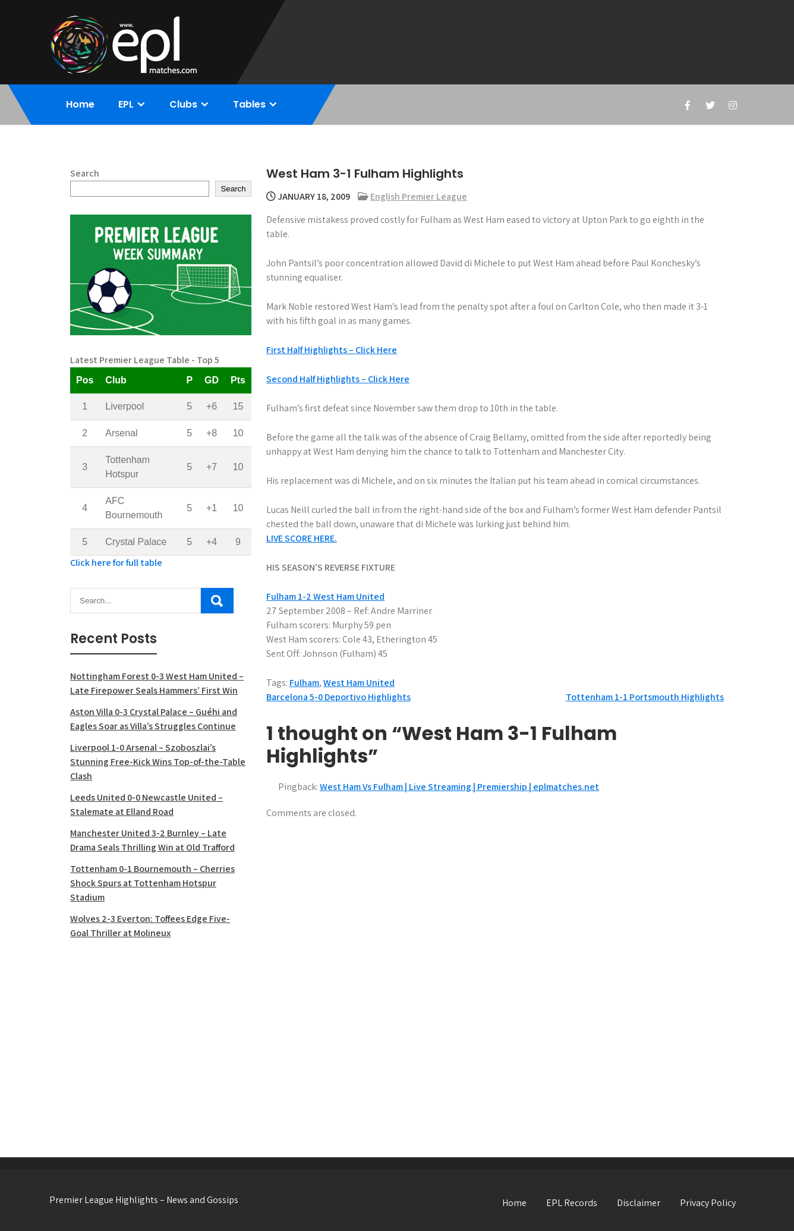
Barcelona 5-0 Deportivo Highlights (338, 697)
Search (84, 173)
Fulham (304, 682)
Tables (249, 104)
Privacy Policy (708, 1203)
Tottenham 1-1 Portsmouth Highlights (645, 697)
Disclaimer (638, 1203)
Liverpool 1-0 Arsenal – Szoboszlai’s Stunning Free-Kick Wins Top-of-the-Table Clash (157, 761)
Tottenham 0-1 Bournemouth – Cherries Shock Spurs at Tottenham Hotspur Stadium (152, 882)
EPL (126, 104)
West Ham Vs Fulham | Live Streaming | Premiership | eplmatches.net (459, 786)
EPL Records (571, 1203)
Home (80, 104)
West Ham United (359, 682)
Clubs (183, 104)
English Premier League (418, 196)
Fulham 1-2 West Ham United (325, 596)
